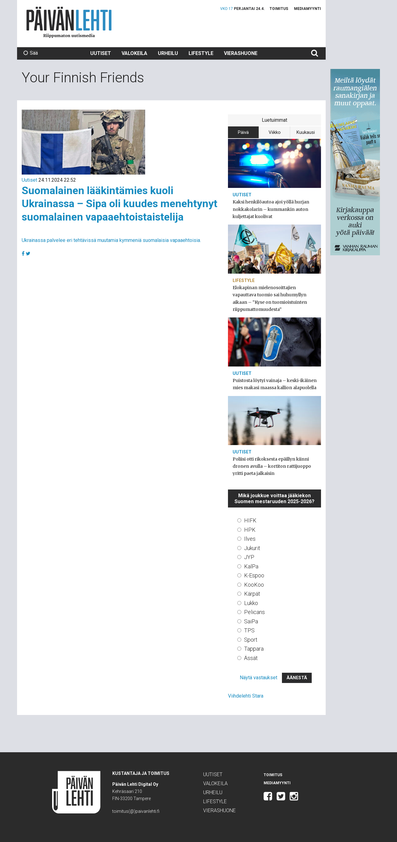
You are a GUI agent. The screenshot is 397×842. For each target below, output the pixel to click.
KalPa (251, 566)
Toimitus (279, 9)
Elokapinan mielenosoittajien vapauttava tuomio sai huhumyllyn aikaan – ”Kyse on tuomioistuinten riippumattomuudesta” (270, 298)
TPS (249, 630)
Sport (250, 639)
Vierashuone (240, 53)
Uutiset (100, 53)
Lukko (251, 603)
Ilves (250, 538)
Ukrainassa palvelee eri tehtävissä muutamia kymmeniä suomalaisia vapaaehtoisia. (111, 240)
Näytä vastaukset (258, 677)
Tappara (254, 648)
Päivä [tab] (243, 132)
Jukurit (252, 548)
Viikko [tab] (275, 132)
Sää (30, 53)
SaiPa (251, 621)
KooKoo (254, 584)
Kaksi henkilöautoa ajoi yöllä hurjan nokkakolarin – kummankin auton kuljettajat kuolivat (271, 209)
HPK (250, 529)
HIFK (250, 520)
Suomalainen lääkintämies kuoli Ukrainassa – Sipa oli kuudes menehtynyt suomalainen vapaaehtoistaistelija (119, 203)
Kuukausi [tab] (306, 132)
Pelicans (254, 612)
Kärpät (252, 593)
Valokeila (134, 53)
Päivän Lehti (69, 22)
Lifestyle (201, 53)
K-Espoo (254, 575)
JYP (249, 557)
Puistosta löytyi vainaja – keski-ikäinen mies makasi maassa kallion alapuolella (275, 384)
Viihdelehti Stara (245, 696)
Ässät (251, 658)
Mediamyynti (307, 9)
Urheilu (168, 53)
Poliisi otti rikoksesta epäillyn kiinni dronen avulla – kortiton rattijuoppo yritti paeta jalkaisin (272, 466)
